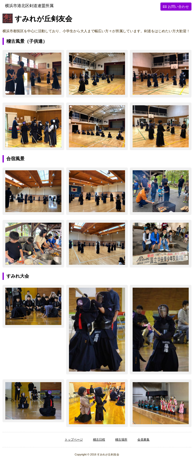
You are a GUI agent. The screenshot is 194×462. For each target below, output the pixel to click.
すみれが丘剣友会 (43, 19)
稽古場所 (121, 439)
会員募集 (143, 439)
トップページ (74, 439)
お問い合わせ (178, 7)
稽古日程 (99, 439)
